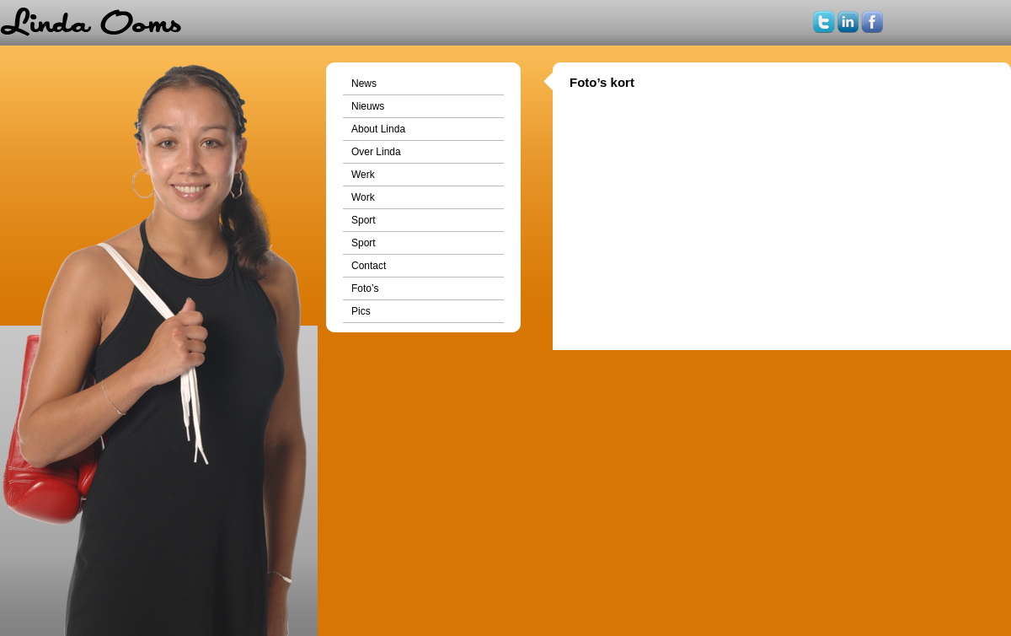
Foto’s (364, 288)
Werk (363, 175)
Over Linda (376, 152)
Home (90, 23)
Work (363, 197)
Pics (361, 311)
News (364, 83)
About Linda (378, 129)
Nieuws (367, 106)
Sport (363, 220)
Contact (368, 266)
